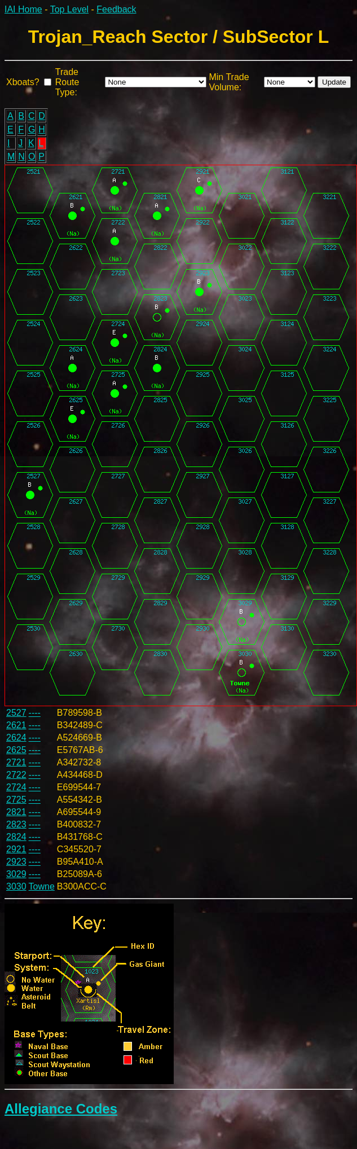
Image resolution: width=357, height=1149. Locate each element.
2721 (16, 762)
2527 (16, 712)
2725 (16, 799)
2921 (16, 849)
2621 (16, 725)
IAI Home (23, 9)
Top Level (69, 9)
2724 (16, 787)
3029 (16, 874)
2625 (16, 750)
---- (35, 712)
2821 (16, 812)
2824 (16, 837)
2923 (16, 861)
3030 (16, 886)
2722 (16, 775)
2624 (16, 737)
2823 (16, 824)
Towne (42, 886)
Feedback (116, 9)
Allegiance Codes (61, 1108)
